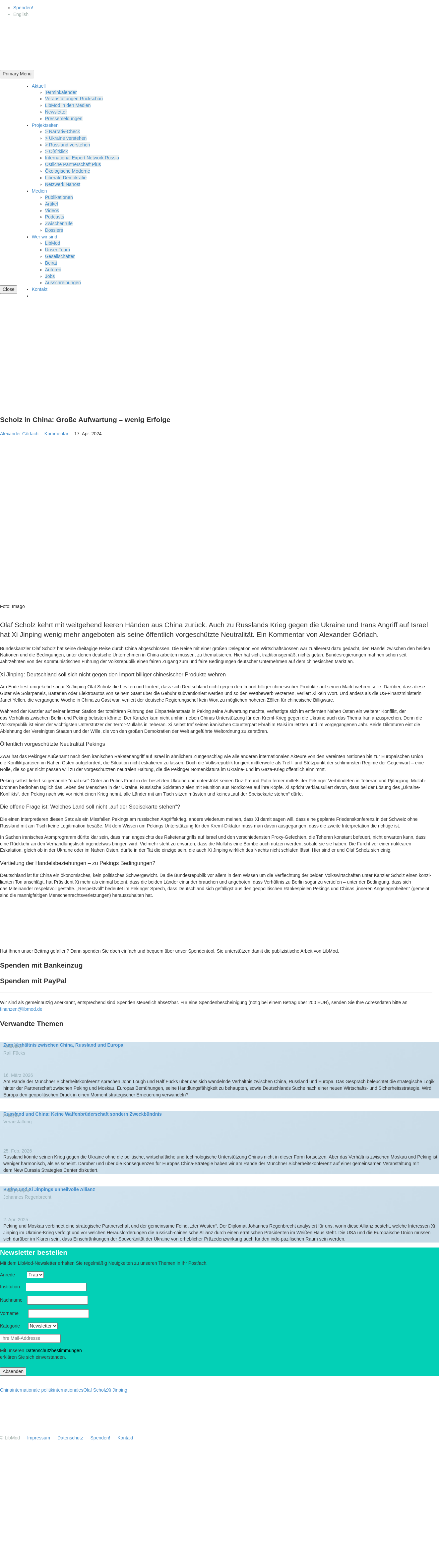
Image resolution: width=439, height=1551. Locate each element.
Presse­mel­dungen (64, 118)
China (6, 1390)
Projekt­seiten (45, 125)
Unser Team (57, 249)
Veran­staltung (19, 1121)
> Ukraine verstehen (66, 138)
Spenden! (23, 7)
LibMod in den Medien (68, 105)
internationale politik (32, 1390)
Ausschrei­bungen (63, 282)
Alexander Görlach (19, 433)
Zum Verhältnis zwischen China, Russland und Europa (63, 1045)
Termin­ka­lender (61, 92)
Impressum (38, 1437)
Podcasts (54, 216)
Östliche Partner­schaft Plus (73, 164)
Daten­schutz (70, 1437)
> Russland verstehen (67, 144)
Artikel (51, 204)
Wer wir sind (44, 236)
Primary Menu (17, 73)
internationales (68, 1390)
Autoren (53, 269)
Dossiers (54, 230)
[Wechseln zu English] (21, 14)
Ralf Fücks (14, 1053)
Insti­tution (12, 1286)
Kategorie (13, 1326)
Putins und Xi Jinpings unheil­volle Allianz (49, 1189)
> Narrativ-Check (62, 131)
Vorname (13, 1313)
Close (9, 289)
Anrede (13, 1274)
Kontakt (39, 289)
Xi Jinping (117, 1390)
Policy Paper (18, 1190)
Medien (39, 191)
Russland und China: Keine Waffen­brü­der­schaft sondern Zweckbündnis (82, 1114)
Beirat (51, 263)
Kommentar (58, 433)
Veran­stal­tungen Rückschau (74, 98)
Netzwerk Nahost (63, 184)
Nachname (13, 1300)
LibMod (52, 243)
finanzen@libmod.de (21, 1009)
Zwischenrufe (59, 223)
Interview (15, 1046)
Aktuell (39, 86)
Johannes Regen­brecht (27, 1197)
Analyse (14, 1115)
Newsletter (56, 112)
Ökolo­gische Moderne (67, 171)
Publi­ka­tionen (59, 197)
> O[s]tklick (56, 151)
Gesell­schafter (60, 256)
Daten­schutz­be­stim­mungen (54, 1350)
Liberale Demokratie (66, 177)
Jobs (50, 276)
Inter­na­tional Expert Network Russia (82, 157)
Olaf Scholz (95, 1390)
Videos (52, 210)
